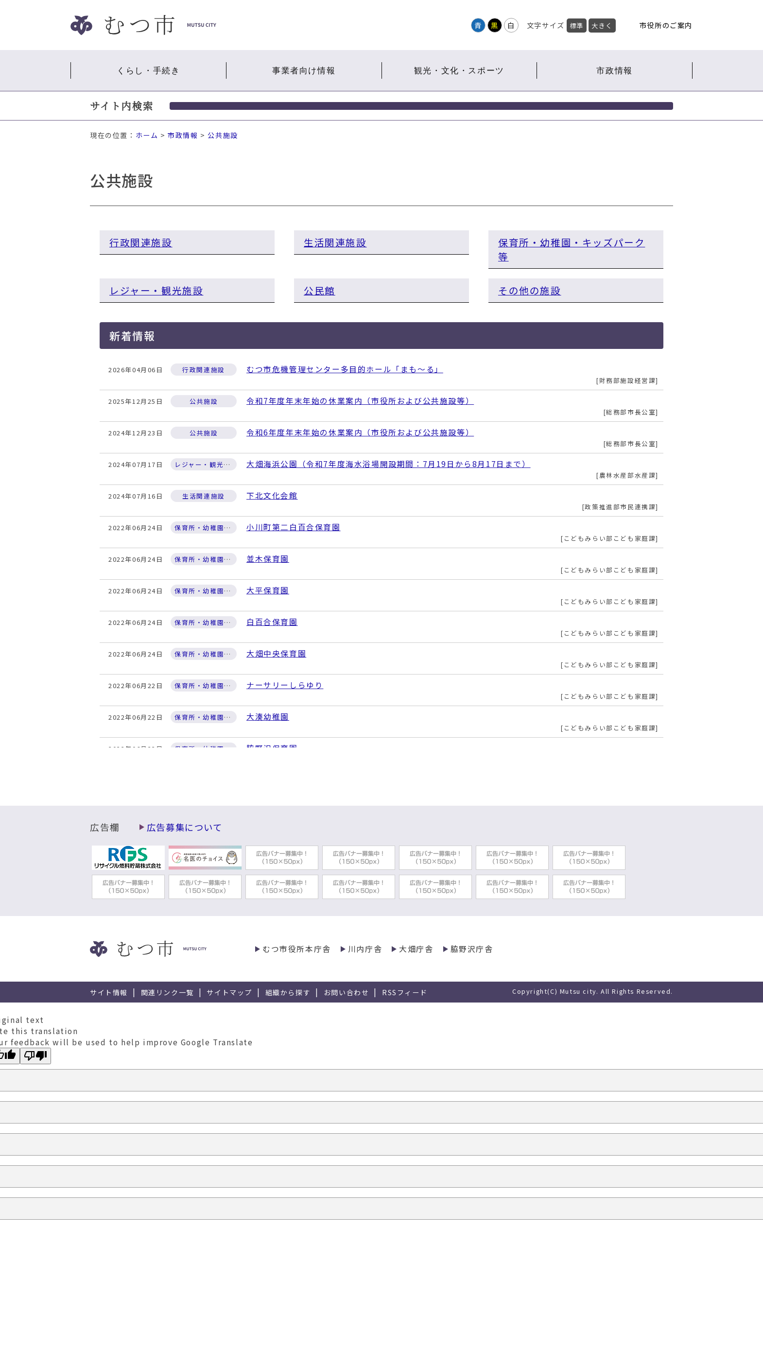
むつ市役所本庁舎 (296, 948)
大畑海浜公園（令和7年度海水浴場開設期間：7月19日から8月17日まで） (388, 463)
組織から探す (288, 992)
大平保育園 (267, 590)
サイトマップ (229, 992)
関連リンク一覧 (167, 992)
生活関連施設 (335, 242)
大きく (602, 25)
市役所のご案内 (666, 25)
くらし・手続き (148, 70)
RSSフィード (404, 992)
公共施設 (223, 135)
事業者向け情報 (303, 70)
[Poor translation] (35, 1056)
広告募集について (185, 827)
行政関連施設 (141, 242)
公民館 (319, 290)
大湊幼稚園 (267, 716)
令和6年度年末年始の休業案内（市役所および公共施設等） (360, 432)
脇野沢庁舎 (472, 948)
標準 (577, 25)
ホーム (147, 135)
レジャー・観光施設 (156, 290)
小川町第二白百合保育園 (293, 527)
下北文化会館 (272, 495)
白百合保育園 (272, 621)
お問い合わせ (346, 992)
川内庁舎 (365, 948)
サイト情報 (109, 992)
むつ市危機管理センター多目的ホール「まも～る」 (344, 369)
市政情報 (614, 70)
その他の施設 (529, 290)
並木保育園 (267, 558)
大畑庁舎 (416, 948)
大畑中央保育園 (276, 653)
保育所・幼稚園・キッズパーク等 (571, 249)
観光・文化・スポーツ (459, 70)
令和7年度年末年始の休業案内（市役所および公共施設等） (360, 400)
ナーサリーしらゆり (284, 685)
